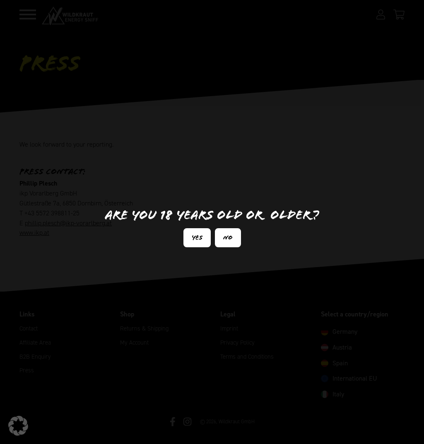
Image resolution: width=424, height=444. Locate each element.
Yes (197, 237)
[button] (18, 426)
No (228, 237)
